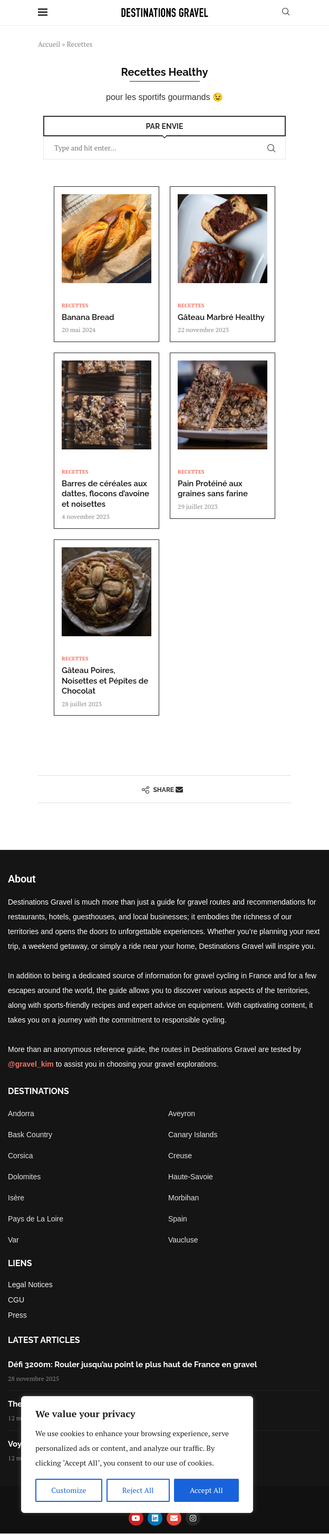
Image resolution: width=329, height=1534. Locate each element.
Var (13, 1240)
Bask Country (30, 1134)
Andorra (21, 1113)
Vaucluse (183, 1240)
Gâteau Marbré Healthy (221, 317)
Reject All (138, 1490)
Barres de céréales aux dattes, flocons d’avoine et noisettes (105, 494)
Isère (16, 1197)
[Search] (285, 13)
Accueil (49, 44)
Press (17, 1315)
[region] (137, 1454)
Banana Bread (88, 317)
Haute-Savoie (190, 1176)
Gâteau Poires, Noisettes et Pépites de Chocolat (105, 681)
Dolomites (24, 1176)
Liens (20, 1263)
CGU (16, 1300)
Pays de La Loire (35, 1218)
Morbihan (183, 1197)
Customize (68, 1490)
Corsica (20, 1155)
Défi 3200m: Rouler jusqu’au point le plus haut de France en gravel (132, 1364)
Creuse (180, 1155)
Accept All (206, 1490)
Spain (177, 1218)
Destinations (38, 1091)
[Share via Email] (179, 789)
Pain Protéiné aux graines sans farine (213, 489)
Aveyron (181, 1113)
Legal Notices (30, 1284)
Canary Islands (192, 1134)
